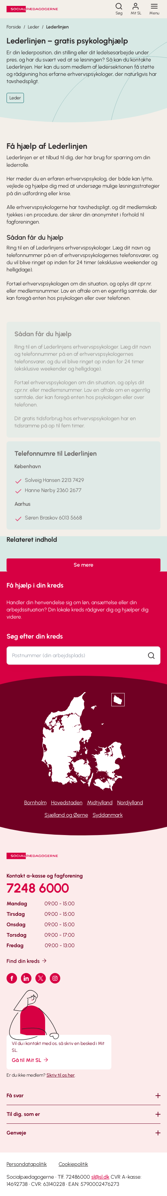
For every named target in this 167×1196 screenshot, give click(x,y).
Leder (33, 27)
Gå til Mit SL (30, 1059)
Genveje (16, 1133)
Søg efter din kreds (35, 636)
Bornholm (35, 802)
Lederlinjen (57, 27)
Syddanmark (108, 815)
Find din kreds (27, 960)
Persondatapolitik (27, 1164)
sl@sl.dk (100, 1177)
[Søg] (119, 9)
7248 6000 (38, 888)
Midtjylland (100, 802)
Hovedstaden (67, 802)
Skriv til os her (60, 1075)
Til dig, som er (23, 1114)
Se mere (83, 565)
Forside (14, 27)
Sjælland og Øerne (66, 815)
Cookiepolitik (73, 1164)
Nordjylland (130, 802)
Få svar (15, 1095)
